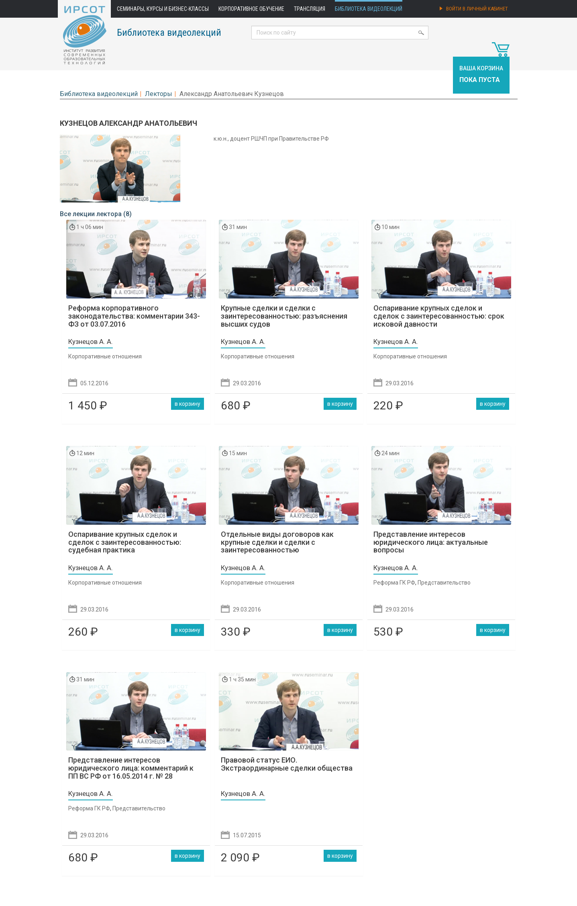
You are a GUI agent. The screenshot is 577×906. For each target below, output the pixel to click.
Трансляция (309, 9)
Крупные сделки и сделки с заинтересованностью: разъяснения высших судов (284, 316)
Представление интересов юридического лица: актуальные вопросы (430, 542)
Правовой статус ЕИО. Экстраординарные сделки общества (287, 764)
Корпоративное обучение (251, 9)
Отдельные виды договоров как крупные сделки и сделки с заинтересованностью (277, 542)
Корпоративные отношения (105, 356)
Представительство (444, 582)
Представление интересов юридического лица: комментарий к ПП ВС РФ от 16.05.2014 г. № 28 (131, 768)
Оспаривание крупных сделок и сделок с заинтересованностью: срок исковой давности (438, 316)
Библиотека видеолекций (368, 9)
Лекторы (158, 94)
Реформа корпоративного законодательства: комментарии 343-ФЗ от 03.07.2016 (134, 316)
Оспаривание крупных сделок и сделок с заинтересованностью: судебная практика (124, 542)
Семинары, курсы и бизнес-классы (163, 9)
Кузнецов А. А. (90, 341)
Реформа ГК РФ (394, 582)
